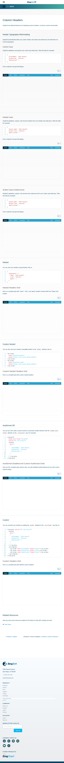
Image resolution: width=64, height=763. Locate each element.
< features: (11, 636)
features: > (50, 636)
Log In (4, 718)
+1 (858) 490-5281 (8, 674)
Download (5, 695)
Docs (4, 689)
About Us (5, 706)
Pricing (4, 693)
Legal (4, 710)
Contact (5, 708)
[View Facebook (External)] (8, 745)
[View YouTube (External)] (4, 745)
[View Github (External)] (13, 741)
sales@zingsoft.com (8, 677)
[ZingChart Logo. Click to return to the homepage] (32, 2)
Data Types (8, 624)
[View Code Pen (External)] (8, 741)
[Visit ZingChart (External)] (9, 757)
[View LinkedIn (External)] (4, 741)
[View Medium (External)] (17, 741)
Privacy (5, 712)
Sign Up (5, 720)
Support (5, 691)
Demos (4, 687)
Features (5, 685)
